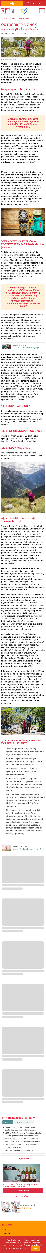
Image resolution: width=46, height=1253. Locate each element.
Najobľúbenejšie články (18, 1117)
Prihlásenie (33, 3)
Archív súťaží (23, 1196)
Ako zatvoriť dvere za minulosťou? (19, 1150)
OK (35, 1248)
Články (12, 18)
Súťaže (24, 1158)
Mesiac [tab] (29, 1122)
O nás (5, 1230)
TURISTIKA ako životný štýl (26, 347)
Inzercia (6, 1233)
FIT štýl (4, 18)
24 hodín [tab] (7, 1122)
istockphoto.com (10, 60)
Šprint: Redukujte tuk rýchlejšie (28, 849)
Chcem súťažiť (23, 1190)
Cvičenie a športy (24, 18)
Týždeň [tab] (19, 1122)
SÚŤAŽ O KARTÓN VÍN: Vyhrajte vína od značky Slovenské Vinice (21, 1185)
